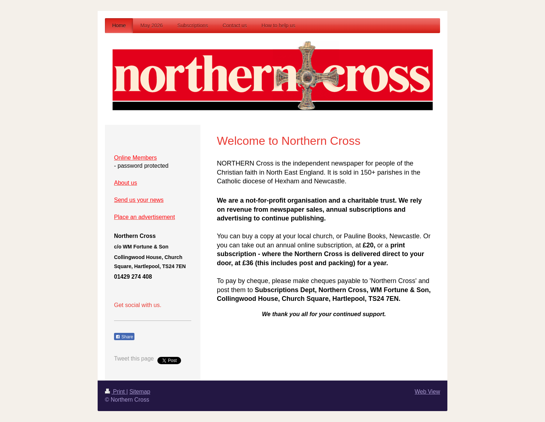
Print (115, 392)
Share (124, 336)
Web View (427, 392)
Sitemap (139, 392)
